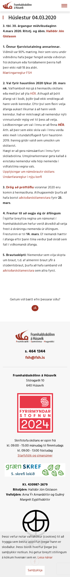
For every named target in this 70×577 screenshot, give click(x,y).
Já (35, 308)
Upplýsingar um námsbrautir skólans (29, 172)
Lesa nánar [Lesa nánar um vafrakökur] (45, 557)
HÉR (33, 93)
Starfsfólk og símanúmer (35, 455)
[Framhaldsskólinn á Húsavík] (17, 4)
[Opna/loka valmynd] (64, 5)
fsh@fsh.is (35, 357)
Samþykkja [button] (35, 570)
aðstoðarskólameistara (35, 198)
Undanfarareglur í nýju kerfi (22, 177)
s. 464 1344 (35, 351)
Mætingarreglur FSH (17, 73)
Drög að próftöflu (20, 187)
